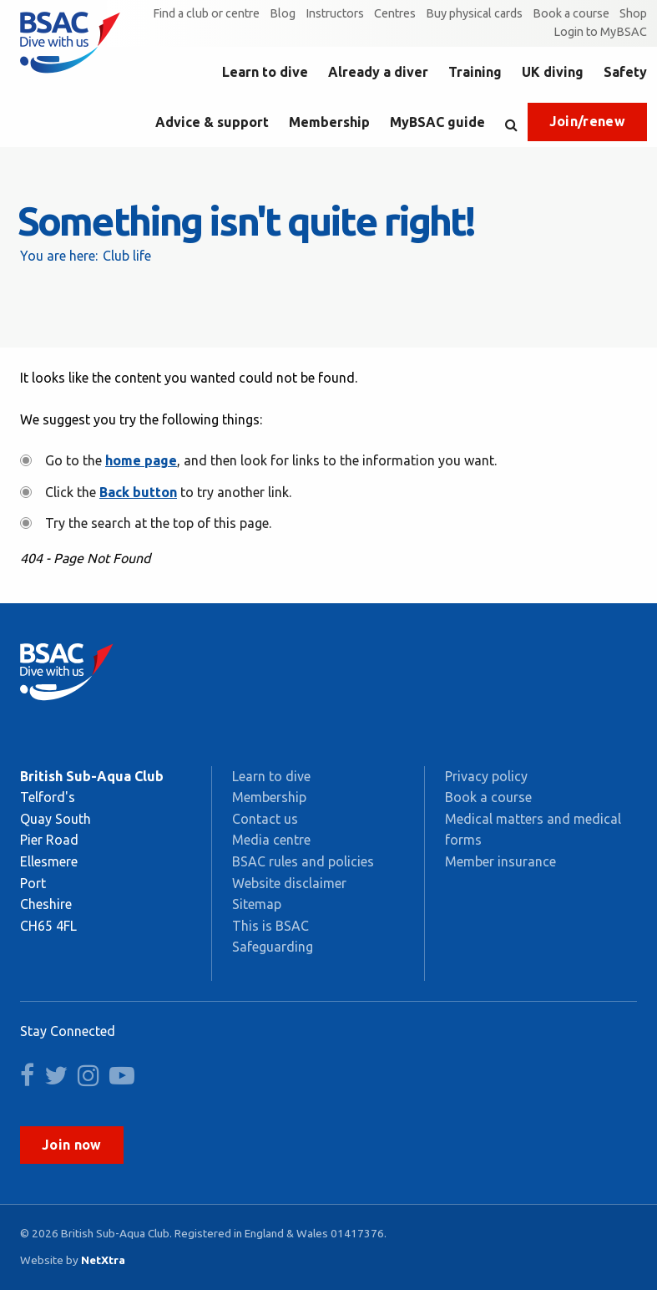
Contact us (265, 818)
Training (475, 71)
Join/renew (587, 121)
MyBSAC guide (437, 122)
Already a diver (378, 71)
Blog (283, 13)
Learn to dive (265, 71)
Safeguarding (272, 946)
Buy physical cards (474, 13)
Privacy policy (486, 776)
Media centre (271, 839)
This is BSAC (270, 925)
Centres (395, 13)
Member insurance (500, 861)
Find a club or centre (206, 13)
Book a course (571, 13)
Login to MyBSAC (600, 31)
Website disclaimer (289, 883)
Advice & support (212, 122)
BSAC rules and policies (303, 861)
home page (141, 460)
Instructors (335, 13)
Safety (625, 71)
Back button (138, 492)
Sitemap (256, 904)
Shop (633, 13)
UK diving (553, 71)
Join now (72, 1144)
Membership (329, 122)
